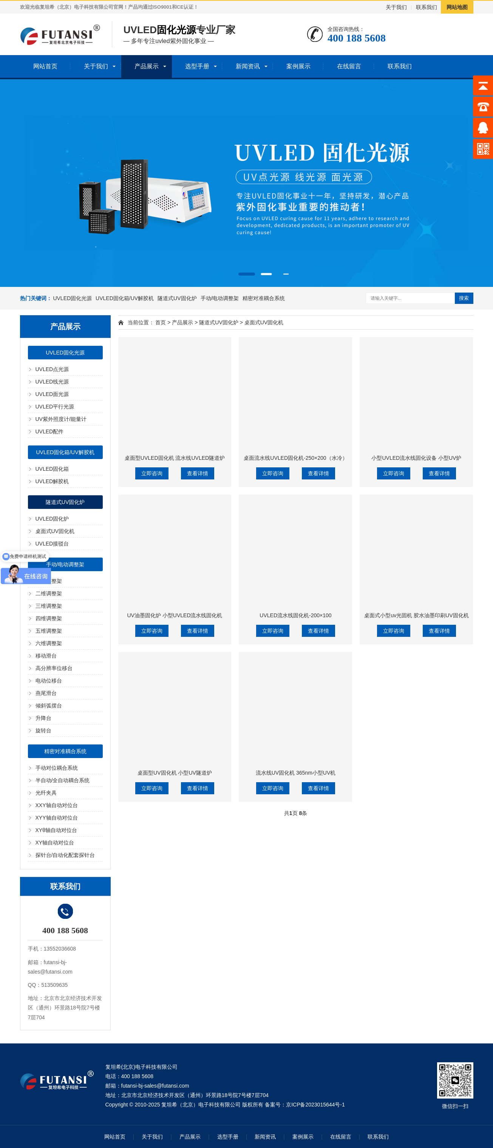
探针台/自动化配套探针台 (65, 855)
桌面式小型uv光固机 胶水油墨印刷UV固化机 (416, 615)
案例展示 (298, 66)
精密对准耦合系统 (264, 298)
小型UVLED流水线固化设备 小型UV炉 (416, 458)
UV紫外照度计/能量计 (61, 419)
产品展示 (146, 66)
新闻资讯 (248, 66)
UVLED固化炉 (52, 519)
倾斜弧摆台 (49, 706)
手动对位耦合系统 (57, 768)
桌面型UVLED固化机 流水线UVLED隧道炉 (175, 458)
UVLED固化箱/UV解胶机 (125, 298)
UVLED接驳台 (52, 544)
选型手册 (197, 66)
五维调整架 (49, 631)
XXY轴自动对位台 (57, 805)
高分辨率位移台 (54, 668)
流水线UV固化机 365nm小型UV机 (296, 773)
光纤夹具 (46, 793)
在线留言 (349, 66)
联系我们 (426, 7)
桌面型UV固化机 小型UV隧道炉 (175, 773)
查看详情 (197, 473)
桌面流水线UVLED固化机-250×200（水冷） (295, 458)
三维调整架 (49, 606)
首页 (160, 322)
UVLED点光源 (52, 369)
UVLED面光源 (52, 394)
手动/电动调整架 (220, 298)
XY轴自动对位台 (55, 843)
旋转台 (43, 730)
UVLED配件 (50, 431)
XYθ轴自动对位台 (56, 830)
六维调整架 (49, 643)
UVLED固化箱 (52, 469)
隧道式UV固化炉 (177, 298)
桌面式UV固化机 (55, 531)
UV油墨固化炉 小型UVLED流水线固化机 (174, 615)
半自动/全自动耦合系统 (63, 780)
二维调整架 (49, 593)
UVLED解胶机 (52, 481)
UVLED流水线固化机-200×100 (295, 615)
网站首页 (45, 66)
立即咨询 (151, 473)
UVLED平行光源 (55, 407)
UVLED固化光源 (72, 298)
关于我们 (396, 7)
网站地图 (457, 7)
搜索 (464, 298)
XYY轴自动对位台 (57, 818)
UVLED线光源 (52, 382)
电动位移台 (49, 681)
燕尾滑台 (46, 693)
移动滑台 (46, 656)
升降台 (43, 718)
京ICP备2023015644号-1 (315, 1105)
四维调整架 (49, 618)
